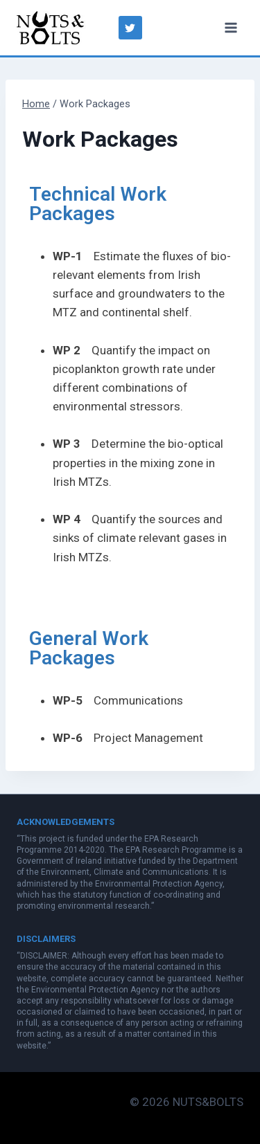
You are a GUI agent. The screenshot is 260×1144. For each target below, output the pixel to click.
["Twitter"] (130, 27)
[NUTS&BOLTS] (51, 27)
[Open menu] (230, 27)
